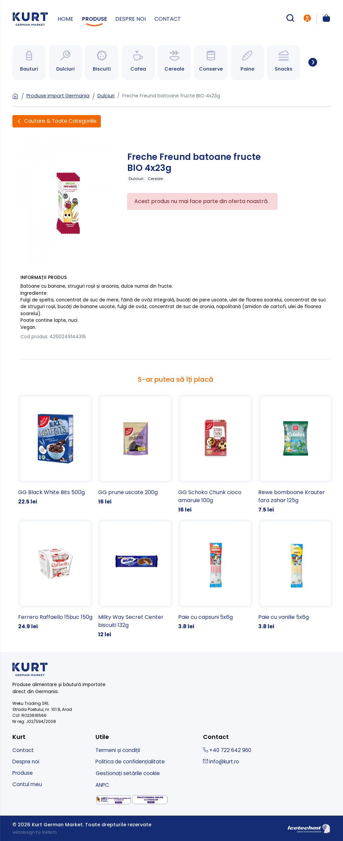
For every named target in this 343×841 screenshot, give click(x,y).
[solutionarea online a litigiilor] (150, 800)
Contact (167, 19)
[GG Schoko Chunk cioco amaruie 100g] (215, 454)
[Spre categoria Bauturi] (29, 62)
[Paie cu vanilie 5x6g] (295, 575)
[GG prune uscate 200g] (135, 450)
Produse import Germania (57, 95)
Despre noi (130, 19)
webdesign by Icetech (34, 832)
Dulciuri (106, 95)
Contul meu (27, 784)
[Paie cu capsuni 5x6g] (215, 575)
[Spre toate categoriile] (312, 62)
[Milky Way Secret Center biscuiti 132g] (135, 579)
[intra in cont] (307, 19)
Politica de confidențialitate (130, 761)
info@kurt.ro (221, 761)
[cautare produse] (290, 19)
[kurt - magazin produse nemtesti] (30, 19)
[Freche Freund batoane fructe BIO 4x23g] (68, 202)
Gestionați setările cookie (128, 773)
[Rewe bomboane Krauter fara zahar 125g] (295, 454)
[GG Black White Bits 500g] (55, 450)
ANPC (102, 784)
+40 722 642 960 (227, 750)
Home (65, 19)
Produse (94, 19)
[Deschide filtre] (56, 121)
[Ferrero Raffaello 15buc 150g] (55, 575)
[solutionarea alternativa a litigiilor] (113, 800)
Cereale (155, 178)
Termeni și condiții (117, 750)
